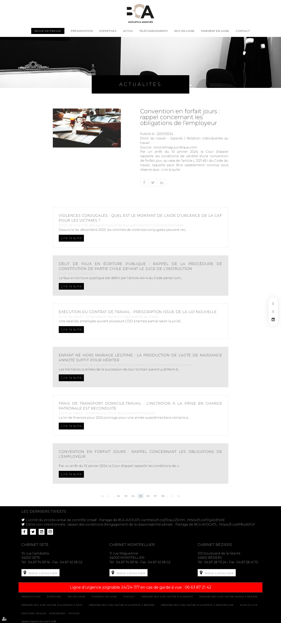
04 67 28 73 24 (215, 562)
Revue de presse (48, 30)
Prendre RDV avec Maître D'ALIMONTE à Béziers (121, 604)
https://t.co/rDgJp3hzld (205, 520)
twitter (273, 311)
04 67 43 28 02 (71, 562)
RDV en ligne (273, 319)
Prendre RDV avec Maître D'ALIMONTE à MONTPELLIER (197, 604)
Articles (74, 613)
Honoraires (57, 613)
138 (162, 495)
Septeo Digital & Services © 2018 (38, 621)
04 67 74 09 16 (39, 562)
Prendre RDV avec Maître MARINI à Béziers (228, 596)
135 (140, 495)
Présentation (82, 30)
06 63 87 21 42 (198, 587)
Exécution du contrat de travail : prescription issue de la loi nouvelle (138, 312)
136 (147, 495)
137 (155, 495)
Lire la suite (171, 169)
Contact (243, 30)
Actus (128, 30)
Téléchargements (153, 30)
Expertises (108, 30)
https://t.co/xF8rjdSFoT (237, 524)
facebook (273, 304)
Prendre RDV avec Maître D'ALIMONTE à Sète (51, 604)
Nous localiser (42, 573)
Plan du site (249, 604)
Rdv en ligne (184, 30)
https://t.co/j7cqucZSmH (165, 520)
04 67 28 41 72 (247, 562)
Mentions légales (33, 613)
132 (118, 495)
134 (133, 495)
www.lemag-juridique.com (175, 147)
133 (125, 495)
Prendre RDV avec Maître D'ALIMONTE (167, 596)
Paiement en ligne (215, 30)
